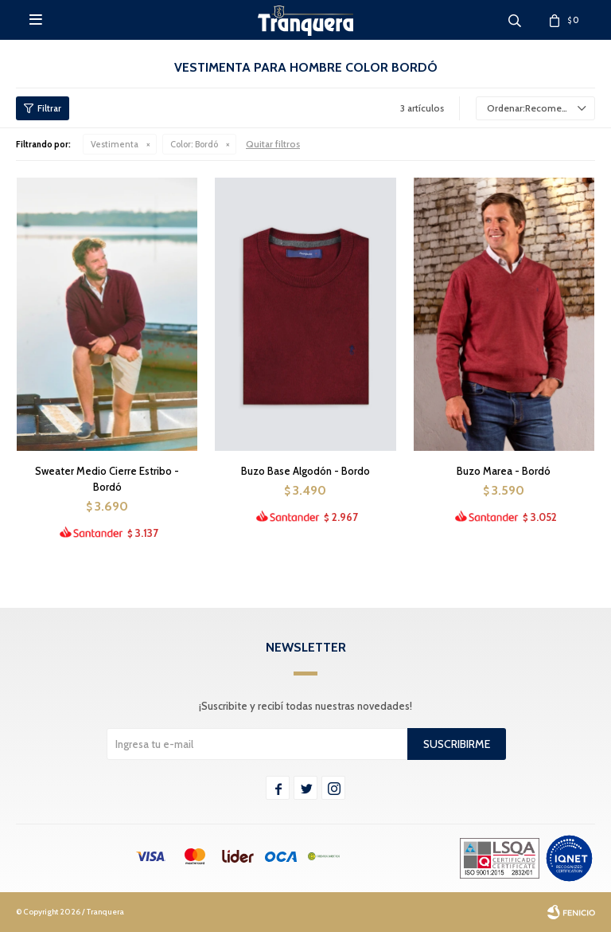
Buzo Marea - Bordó (504, 470)
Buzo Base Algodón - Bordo (305, 470)
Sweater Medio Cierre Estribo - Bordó (107, 478)
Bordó (194, 144)
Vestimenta (114, 144)
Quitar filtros (273, 144)
